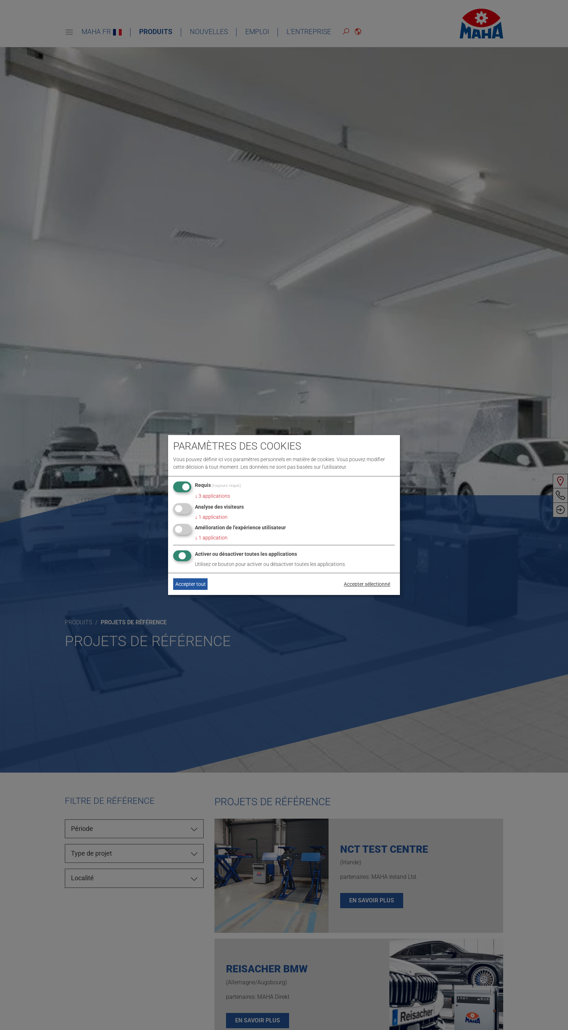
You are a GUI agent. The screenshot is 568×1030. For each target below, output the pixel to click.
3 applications (212, 496)
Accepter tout (190, 584)
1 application (211, 517)
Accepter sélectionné (367, 584)
